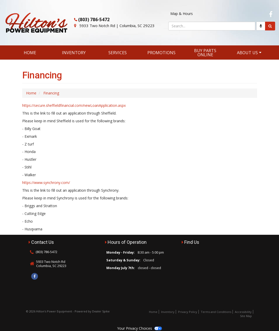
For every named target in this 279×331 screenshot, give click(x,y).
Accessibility (243, 312)
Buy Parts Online (205, 53)
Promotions (161, 52)
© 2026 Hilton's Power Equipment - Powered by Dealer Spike (68, 311)
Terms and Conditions (216, 312)
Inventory (74, 52)
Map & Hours (181, 13)
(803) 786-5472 (94, 19)
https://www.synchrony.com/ (46, 182)
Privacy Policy (187, 312)
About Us (249, 52)
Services (117, 52)
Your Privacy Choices (139, 328)
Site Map (246, 316)
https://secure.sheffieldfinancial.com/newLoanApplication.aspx (74, 105)
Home (30, 52)
